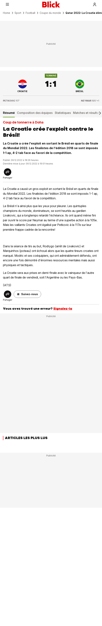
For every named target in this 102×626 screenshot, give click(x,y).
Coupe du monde (50, 12)
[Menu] (7, 4)
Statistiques (63, 113)
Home (6, 12)
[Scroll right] (100, 113)
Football (30, 12)
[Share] (7, 172)
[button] (27, 294)
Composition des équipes (35, 113)
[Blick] (51, 4)
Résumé (9, 113)
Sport (18, 12)
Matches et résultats (87, 113)
